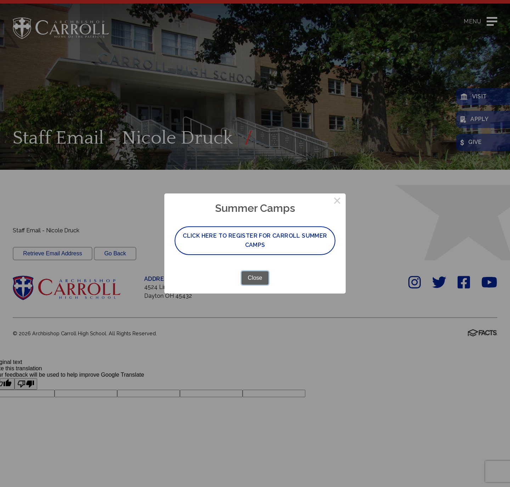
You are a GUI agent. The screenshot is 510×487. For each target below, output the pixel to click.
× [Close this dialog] (337, 201)
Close (255, 278)
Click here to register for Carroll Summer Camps (255, 240)
